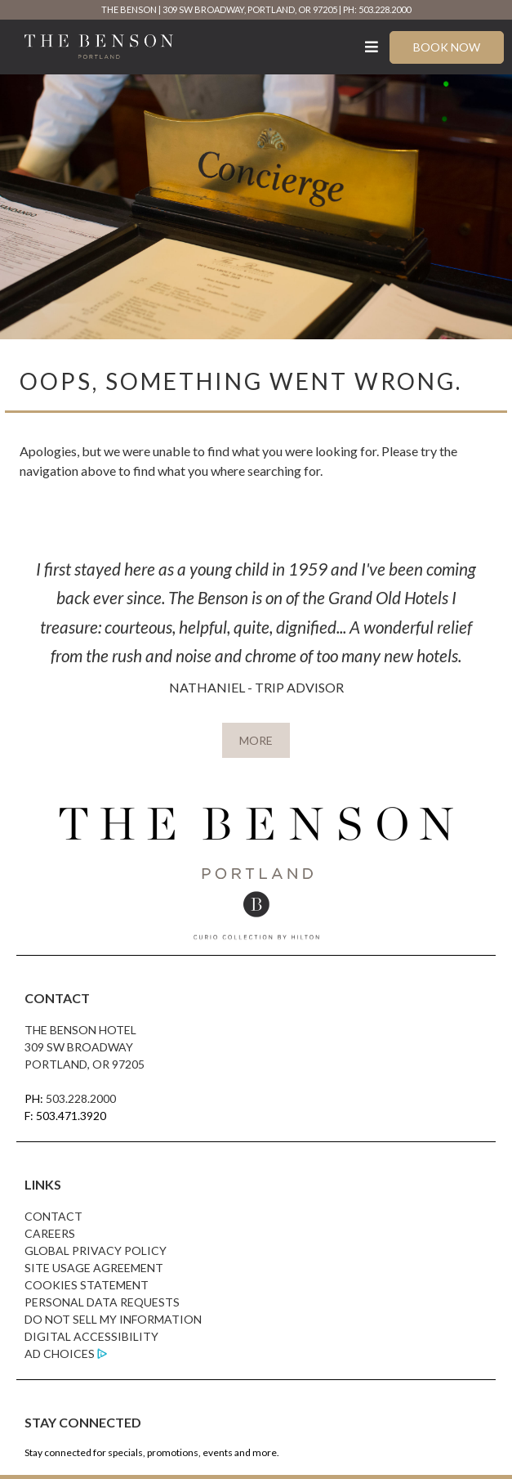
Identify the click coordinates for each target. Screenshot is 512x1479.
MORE (256, 740)
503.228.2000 (81, 1098)
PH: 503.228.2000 (377, 9)
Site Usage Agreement (93, 1268)
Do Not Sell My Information (113, 1319)
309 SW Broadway (78, 1047)
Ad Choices (59, 1353)
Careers (49, 1233)
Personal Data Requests (102, 1302)
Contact (53, 1216)
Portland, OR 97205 (84, 1064)
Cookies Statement (86, 1285)
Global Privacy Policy (95, 1250)
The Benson (129, 9)
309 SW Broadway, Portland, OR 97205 (250, 9)
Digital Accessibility (91, 1336)
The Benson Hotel (80, 1030)
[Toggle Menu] (372, 47)
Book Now (446, 47)
